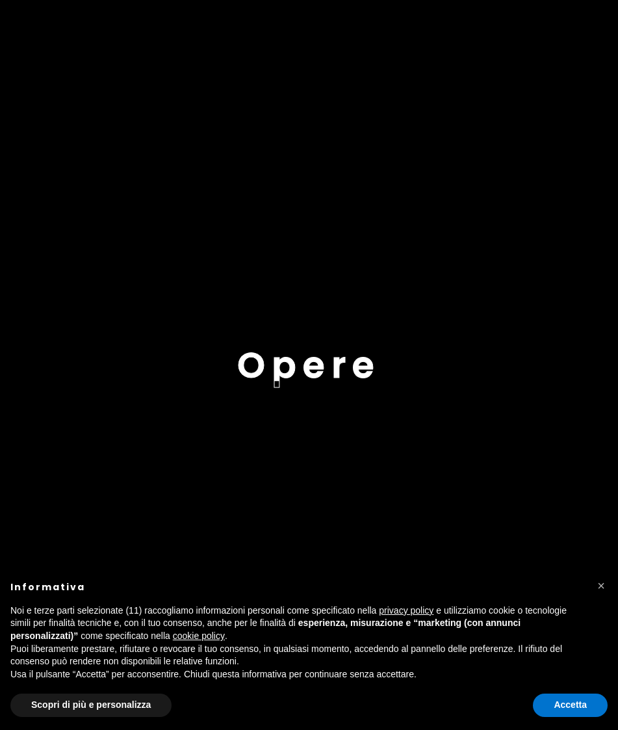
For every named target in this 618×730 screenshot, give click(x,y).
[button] (601, 585)
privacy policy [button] (406, 610)
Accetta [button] (570, 704)
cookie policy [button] (199, 636)
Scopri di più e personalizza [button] (91, 704)
